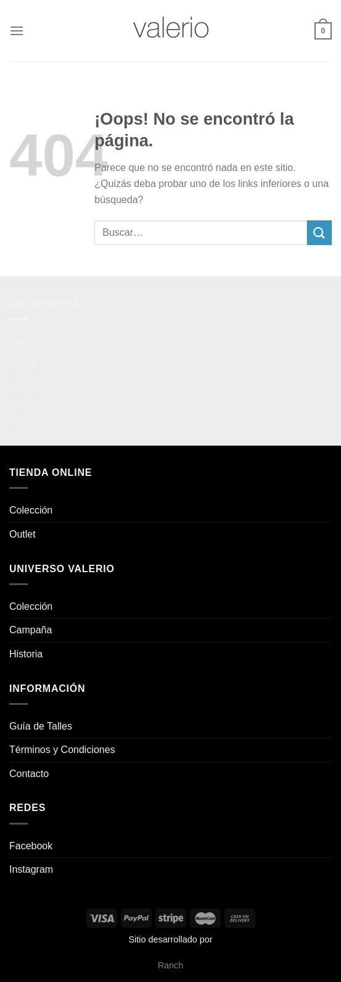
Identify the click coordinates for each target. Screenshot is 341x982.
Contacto (29, 773)
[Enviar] (319, 232)
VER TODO (34, 423)
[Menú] (16, 30)
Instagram (31, 869)
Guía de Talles (40, 726)
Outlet (22, 388)
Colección (30, 341)
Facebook (30, 846)
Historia (26, 654)
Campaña (30, 630)
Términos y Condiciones (62, 749)
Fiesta (22, 365)
